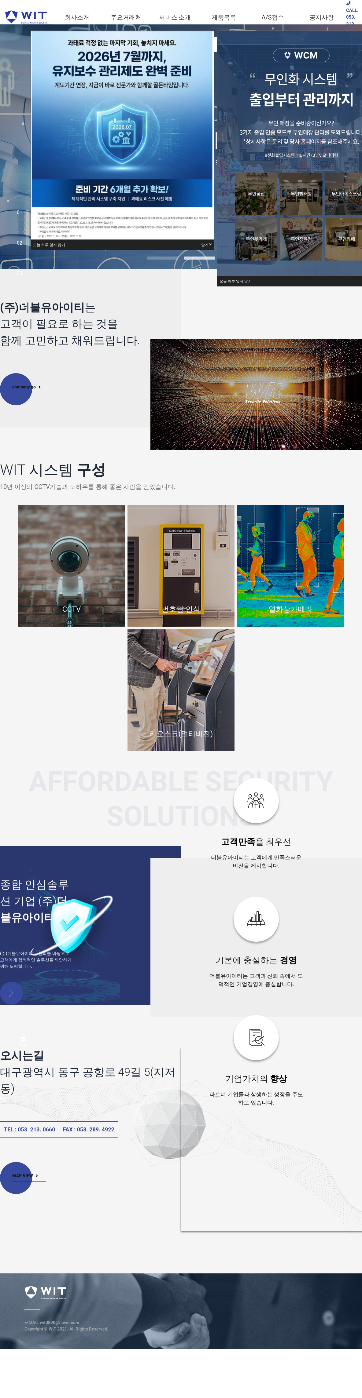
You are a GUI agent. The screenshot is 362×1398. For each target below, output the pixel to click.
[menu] (199, 17)
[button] (49, 245)
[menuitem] (77, 17)
